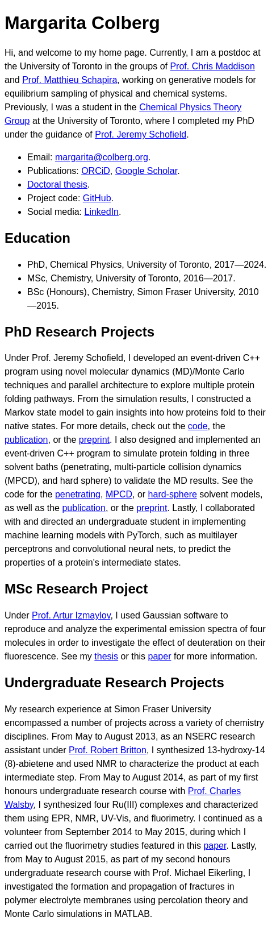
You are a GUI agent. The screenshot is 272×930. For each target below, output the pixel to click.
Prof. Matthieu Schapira (69, 80)
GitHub (97, 198)
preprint (94, 440)
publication (26, 440)
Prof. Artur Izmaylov (71, 615)
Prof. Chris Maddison (212, 66)
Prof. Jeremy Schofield (140, 134)
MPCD (119, 494)
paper (159, 656)
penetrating (78, 494)
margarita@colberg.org (101, 157)
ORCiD (95, 171)
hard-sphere (172, 494)
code (198, 426)
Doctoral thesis (57, 184)
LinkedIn (102, 212)
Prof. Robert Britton (108, 750)
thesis (106, 656)
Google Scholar (146, 171)
